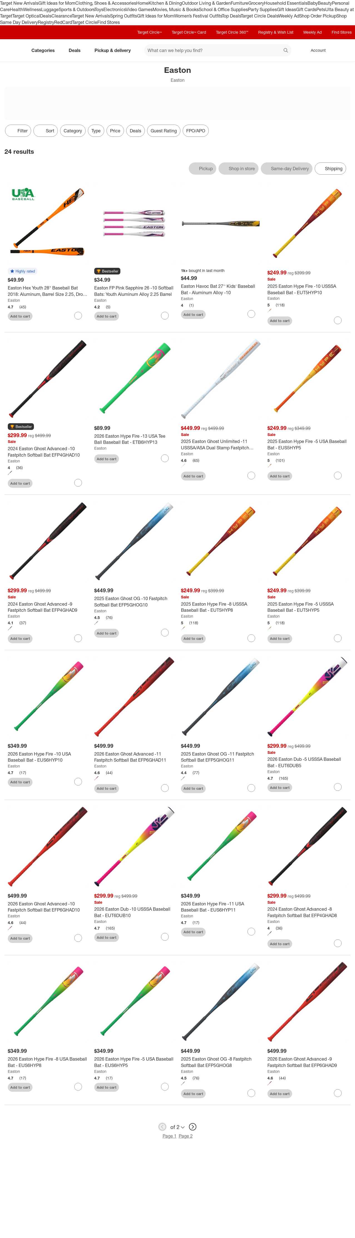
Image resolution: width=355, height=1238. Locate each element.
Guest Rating (164, 130)
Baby (312, 3)
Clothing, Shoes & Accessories (105, 3)
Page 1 (170, 1136)
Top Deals (231, 16)
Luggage (50, 9)
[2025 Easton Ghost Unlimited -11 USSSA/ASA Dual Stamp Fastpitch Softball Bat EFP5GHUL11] (221, 444)
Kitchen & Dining (165, 3)
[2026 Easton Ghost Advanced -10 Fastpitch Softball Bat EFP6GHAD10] (48, 907)
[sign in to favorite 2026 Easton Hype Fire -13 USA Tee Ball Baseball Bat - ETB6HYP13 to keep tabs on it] (165, 458)
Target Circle (84, 22)
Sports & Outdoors (77, 9)
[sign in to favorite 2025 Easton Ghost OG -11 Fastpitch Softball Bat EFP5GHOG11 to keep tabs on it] (251, 788)
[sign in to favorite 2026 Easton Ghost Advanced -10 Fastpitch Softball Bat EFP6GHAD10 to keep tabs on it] (78, 938)
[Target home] (12, 50)
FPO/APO (195, 130)
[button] (22, 271)
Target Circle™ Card (189, 32)
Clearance (61, 16)
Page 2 (186, 1136)
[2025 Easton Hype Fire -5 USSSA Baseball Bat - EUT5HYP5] (307, 607)
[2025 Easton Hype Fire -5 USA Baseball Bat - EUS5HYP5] (307, 444)
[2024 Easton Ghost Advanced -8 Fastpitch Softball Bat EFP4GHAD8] (307, 912)
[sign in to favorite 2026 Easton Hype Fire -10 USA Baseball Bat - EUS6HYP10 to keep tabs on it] (78, 782)
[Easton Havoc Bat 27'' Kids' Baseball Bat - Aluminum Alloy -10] (221, 289)
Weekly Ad (288, 16)
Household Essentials (285, 3)
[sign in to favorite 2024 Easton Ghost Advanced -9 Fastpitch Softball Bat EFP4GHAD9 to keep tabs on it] (78, 638)
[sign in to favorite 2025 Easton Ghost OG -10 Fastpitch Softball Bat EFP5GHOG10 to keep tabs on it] (165, 633)
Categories (45, 50)
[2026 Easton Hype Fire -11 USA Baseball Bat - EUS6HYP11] (221, 907)
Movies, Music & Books (176, 9)
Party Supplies (262, 9)
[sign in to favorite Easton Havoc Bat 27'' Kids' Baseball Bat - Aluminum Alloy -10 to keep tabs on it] (251, 314)
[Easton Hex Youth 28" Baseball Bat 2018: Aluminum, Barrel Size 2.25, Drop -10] (48, 291)
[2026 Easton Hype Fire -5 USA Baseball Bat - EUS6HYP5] (134, 1062)
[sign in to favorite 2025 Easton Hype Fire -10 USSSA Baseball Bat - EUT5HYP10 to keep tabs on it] (338, 320)
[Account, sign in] (315, 50)
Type (96, 130)
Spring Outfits (123, 16)
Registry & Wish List (275, 32)
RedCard (63, 22)
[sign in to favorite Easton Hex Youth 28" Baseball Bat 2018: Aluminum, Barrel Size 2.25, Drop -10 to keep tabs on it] (78, 316)
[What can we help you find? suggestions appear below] (217, 50)
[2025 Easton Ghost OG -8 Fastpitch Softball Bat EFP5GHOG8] (221, 1062)
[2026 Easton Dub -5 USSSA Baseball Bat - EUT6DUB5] (307, 762)
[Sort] (45, 131)
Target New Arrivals (19, 3)
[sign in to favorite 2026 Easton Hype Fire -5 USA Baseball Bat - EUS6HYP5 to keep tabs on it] (165, 1087)
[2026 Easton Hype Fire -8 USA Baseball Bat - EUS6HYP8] (48, 1062)
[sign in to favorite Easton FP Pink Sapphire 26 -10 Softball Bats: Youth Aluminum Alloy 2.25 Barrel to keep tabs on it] (165, 316)
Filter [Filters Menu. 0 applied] (18, 130)
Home (142, 3)
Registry (46, 22)
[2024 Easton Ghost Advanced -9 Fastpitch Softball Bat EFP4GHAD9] (48, 607)
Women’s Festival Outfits (198, 16)
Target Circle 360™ (232, 32)
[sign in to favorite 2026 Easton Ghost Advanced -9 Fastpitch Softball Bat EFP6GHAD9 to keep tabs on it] (338, 1093)
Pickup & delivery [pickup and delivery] (115, 50)
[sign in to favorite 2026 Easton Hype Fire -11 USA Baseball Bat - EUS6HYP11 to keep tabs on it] (251, 931)
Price (115, 130)
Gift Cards (306, 9)
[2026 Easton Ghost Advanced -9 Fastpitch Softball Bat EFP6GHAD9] (307, 1062)
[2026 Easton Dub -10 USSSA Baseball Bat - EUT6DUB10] (134, 912)
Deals (45, 16)
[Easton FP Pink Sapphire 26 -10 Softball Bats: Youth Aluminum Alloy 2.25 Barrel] (134, 291)
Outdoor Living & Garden (206, 3)
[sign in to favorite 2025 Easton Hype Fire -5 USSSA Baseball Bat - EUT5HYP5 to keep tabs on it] (338, 638)
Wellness (32, 9)
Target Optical (26, 16)
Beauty (325, 3)
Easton (14, 300)
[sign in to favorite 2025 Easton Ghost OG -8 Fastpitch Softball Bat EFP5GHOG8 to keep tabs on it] (251, 1093)
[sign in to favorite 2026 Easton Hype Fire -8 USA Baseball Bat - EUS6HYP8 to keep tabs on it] (78, 1087)
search (286, 51)
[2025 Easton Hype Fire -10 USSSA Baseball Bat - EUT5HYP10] (307, 289)
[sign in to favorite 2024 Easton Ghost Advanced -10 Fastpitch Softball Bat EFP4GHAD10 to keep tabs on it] (78, 483)
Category (73, 130)
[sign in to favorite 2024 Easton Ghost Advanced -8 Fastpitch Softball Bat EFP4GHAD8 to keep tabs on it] (338, 943)
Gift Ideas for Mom (56, 3)
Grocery (256, 3)
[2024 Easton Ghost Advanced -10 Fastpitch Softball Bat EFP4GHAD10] (48, 451)
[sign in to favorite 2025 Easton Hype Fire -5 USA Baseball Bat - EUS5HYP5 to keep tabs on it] (338, 475)
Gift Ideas (286, 9)
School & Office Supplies (223, 9)
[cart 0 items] (343, 50)
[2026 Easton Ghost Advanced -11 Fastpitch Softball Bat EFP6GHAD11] (134, 757)
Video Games (139, 9)
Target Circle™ (149, 32)
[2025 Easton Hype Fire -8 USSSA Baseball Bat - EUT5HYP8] (221, 607)
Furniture (239, 3)
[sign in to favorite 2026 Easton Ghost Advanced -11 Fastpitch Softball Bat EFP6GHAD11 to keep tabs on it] (165, 788)
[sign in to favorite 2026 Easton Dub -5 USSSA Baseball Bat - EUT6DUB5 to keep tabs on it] (338, 787)
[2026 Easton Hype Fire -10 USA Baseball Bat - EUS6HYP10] (48, 757)
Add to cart (20, 316)
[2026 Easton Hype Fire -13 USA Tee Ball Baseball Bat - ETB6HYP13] (134, 439)
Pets (320, 9)
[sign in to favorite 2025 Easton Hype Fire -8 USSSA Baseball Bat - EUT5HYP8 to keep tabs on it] (251, 638)
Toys (99, 9)
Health (16, 9)
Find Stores (108, 22)
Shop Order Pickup (317, 16)
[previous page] (162, 1126)
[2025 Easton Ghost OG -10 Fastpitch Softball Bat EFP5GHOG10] (134, 601)
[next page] (192, 1126)
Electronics (114, 9)
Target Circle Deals (259, 16)
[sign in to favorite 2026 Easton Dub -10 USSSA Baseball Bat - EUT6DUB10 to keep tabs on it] (165, 937)
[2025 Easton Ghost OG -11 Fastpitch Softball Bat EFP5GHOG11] (221, 757)
